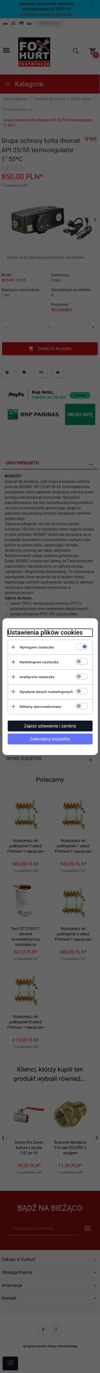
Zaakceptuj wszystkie (50, 739)
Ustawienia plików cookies (45, 632)
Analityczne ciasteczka (37, 677)
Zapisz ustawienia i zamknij (50, 726)
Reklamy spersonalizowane (40, 707)
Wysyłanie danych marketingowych (46, 692)
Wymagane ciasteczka (37, 647)
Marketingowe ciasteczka (39, 662)
